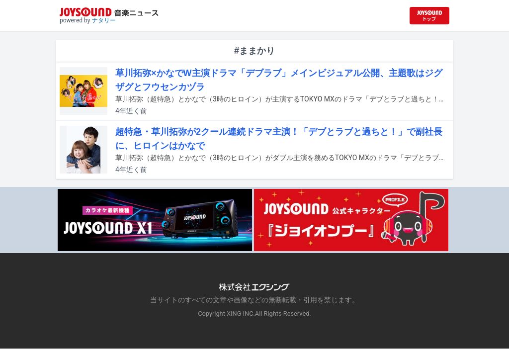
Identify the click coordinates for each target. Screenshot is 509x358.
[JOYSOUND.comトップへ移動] (429, 15)
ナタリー (104, 20)
